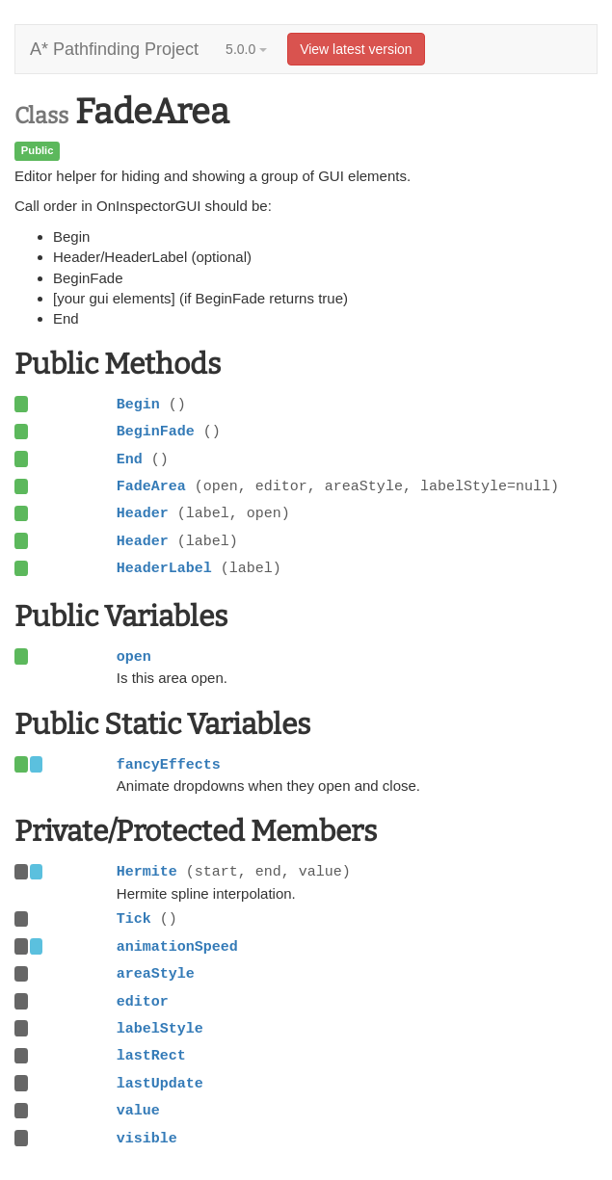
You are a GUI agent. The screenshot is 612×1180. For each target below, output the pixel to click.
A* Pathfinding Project (114, 49)
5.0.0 (246, 49)
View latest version (356, 49)
